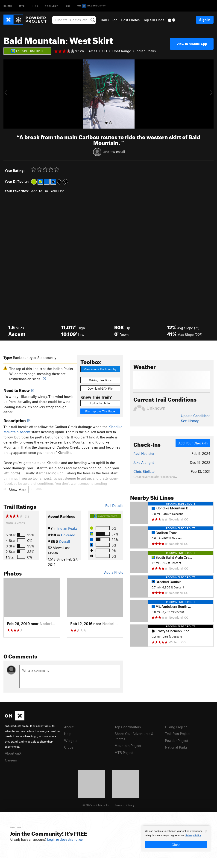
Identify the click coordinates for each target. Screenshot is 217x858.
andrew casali (114, 151)
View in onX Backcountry (100, 369)
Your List (57, 191)
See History (190, 421)
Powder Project (176, 740)
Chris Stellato (144, 471)
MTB (22, 5)
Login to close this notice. (65, 839)
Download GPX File (100, 388)
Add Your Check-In (193, 443)
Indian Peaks (146, 51)
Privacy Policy (193, 835)
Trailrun (52, 5)
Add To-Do (39, 191)
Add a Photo (113, 572)
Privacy (130, 805)
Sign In (204, 20)
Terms (118, 805)
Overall (64, 541)
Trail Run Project (178, 734)
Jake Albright (143, 462)
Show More (17, 490)
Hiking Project (176, 727)
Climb (7, 5)
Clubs (68, 747)
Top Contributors (127, 727)
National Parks (176, 747)
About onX (13, 753)
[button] (8, 94)
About (68, 727)
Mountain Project (127, 745)
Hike (35, 5)
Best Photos (130, 20)
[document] (176, 838)
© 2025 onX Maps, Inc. (96, 805)
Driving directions (100, 380)
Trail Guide (108, 20)
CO (104, 51)
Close (176, 845)
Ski (68, 5)
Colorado (68, 535)
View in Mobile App (191, 44)
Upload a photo (100, 403)
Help (67, 734)
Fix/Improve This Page (100, 411)
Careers (11, 760)
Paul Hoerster (143, 453)
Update (195, 416)
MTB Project (123, 752)
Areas (92, 51)
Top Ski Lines (153, 20)
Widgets (70, 740)
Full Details (114, 505)
